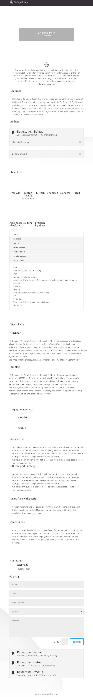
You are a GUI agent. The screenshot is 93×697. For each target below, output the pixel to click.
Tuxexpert (46, 694)
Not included (19, 260)
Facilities (17, 239)
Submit (77, 641)
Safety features (20, 256)
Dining (16, 243)
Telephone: (23, 564)
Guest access (19, 247)
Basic (15, 234)
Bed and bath (19, 251)
